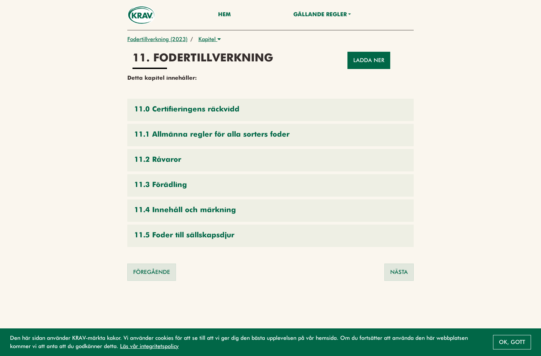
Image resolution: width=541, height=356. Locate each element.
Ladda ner (368, 60)
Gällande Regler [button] (320, 15)
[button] (270, 110)
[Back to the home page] (141, 15)
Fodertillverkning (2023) (157, 39)
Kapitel (209, 39)
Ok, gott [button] (512, 342)
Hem (224, 15)
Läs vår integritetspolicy (149, 346)
